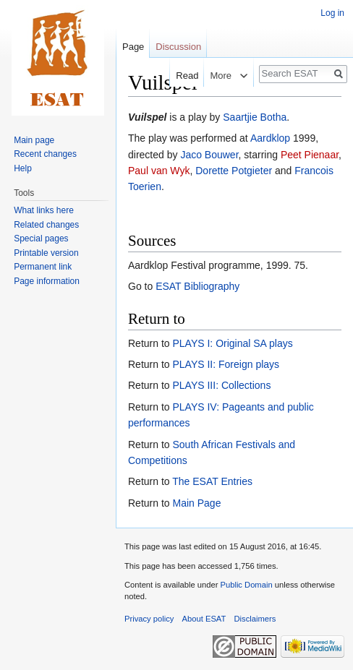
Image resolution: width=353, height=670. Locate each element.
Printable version (46, 253)
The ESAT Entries (212, 481)
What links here (44, 210)
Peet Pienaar (310, 154)
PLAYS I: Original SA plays (232, 343)
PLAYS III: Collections (221, 385)
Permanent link (43, 267)
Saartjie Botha (254, 117)
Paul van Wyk (159, 170)
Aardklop (270, 138)
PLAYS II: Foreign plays (225, 364)
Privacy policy (149, 618)
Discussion (178, 46)
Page (133, 46)
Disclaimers (255, 618)
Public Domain (246, 584)
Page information (47, 281)
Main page (34, 140)
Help (23, 168)
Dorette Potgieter (233, 170)
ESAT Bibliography (197, 286)
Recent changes (45, 154)
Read (180, 75)
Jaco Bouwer (209, 154)
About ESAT (204, 618)
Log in (332, 13)
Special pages (41, 238)
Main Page (196, 503)
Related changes (46, 225)
